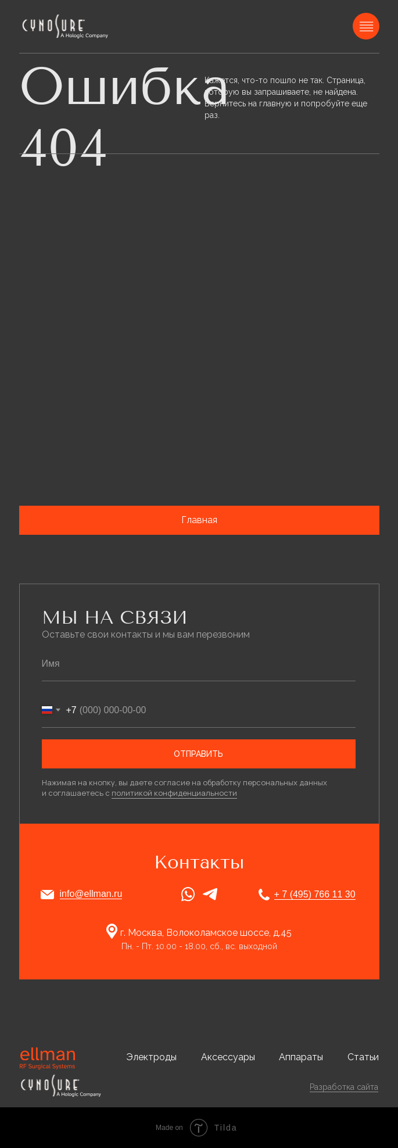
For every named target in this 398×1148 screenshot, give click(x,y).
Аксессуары (228, 1057)
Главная (199, 519)
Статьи (363, 1057)
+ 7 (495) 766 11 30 (315, 894)
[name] (199, 663)
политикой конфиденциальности (174, 793)
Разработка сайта (344, 1087)
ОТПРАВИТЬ (198, 754)
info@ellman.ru (91, 894)
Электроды (151, 1057)
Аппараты (301, 1057)
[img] (66, 26)
